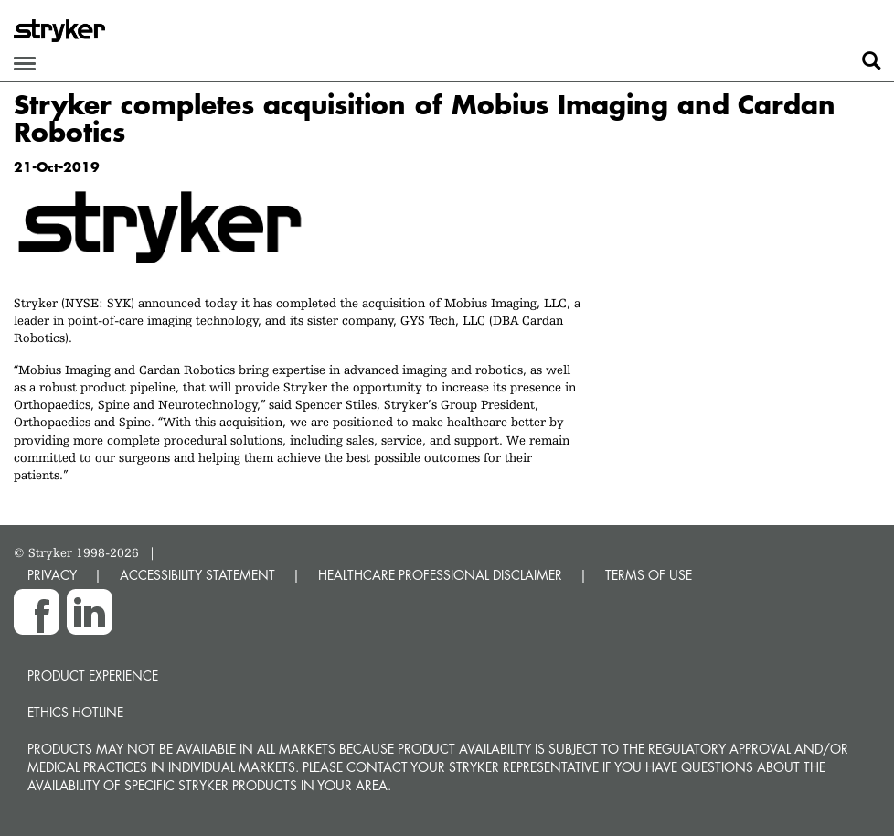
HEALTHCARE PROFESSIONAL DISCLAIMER (440, 575)
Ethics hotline (75, 712)
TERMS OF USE (648, 575)
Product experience (92, 675)
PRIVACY (52, 575)
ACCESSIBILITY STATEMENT (197, 575)
